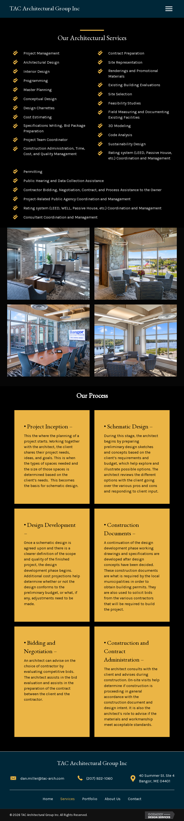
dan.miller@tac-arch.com (42, 778)
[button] (168, 9)
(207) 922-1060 (99, 778)
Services (67, 799)
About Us (113, 799)
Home (48, 799)
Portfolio (89, 799)
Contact (134, 799)
